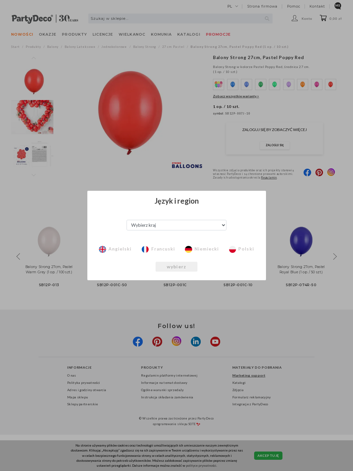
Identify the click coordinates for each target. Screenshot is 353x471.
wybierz (177, 266)
